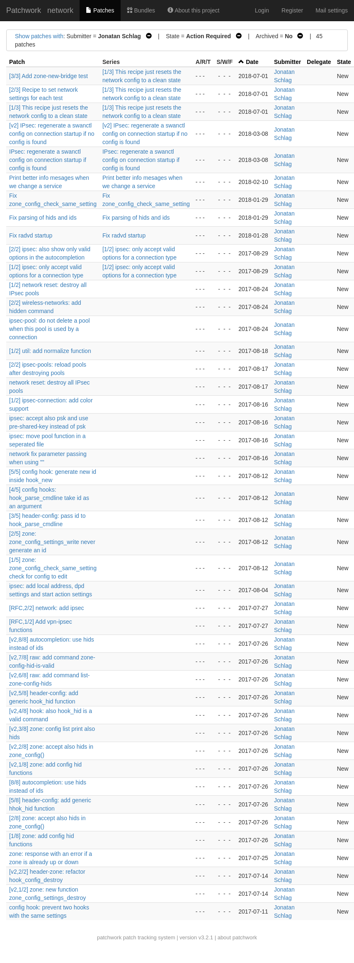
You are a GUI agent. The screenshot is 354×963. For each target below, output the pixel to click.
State (344, 62)
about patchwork (237, 937)
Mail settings (331, 10)
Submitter (287, 62)
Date (252, 62)
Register (292, 10)
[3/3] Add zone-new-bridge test (48, 76)
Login (262, 10)
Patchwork (23, 10)
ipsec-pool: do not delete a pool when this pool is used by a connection (49, 329)
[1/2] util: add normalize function (50, 351)
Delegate (319, 62)
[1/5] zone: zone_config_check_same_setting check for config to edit (53, 568)
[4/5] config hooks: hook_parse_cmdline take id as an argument (49, 498)
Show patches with (39, 36)
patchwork (109, 937)
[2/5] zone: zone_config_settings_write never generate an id (52, 542)
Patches (100, 10)
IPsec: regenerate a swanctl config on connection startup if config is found (47, 160)
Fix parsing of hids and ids (43, 217)
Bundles (141, 10)
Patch (17, 62)
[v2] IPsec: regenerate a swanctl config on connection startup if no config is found (51, 133)
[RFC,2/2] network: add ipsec (46, 608)
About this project (193, 10)
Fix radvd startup (30, 235)
